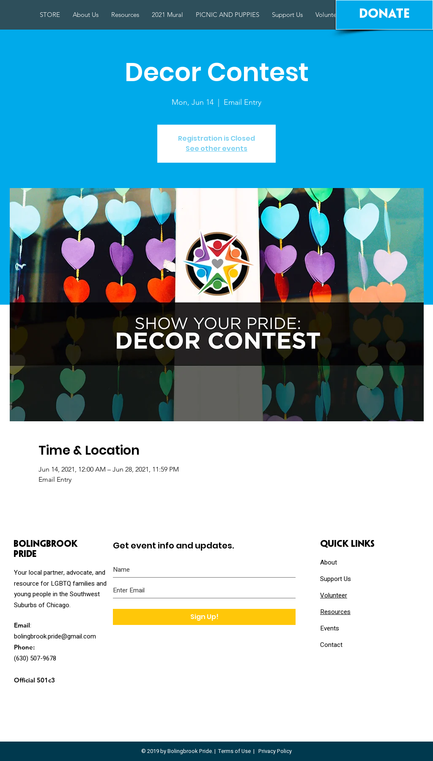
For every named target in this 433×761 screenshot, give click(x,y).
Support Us (335, 579)
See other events (216, 148)
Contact (331, 644)
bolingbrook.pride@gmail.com (55, 636)
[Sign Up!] (204, 617)
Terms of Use (234, 751)
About (328, 562)
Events (329, 628)
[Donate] (384, 15)
